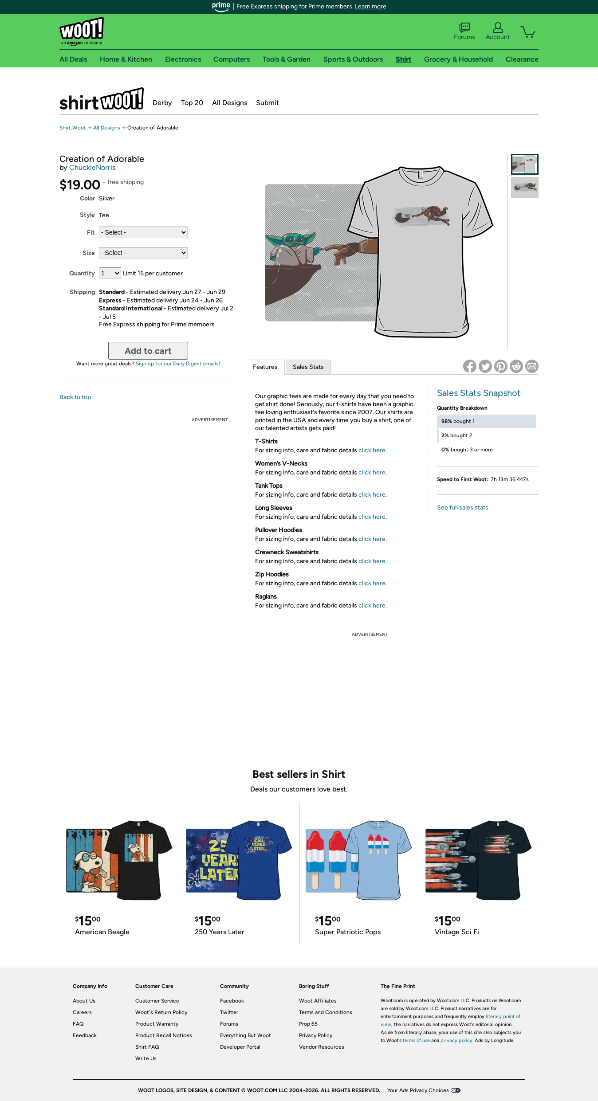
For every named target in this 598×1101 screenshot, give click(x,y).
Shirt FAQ (147, 1047)
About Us (84, 1001)
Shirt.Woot (101, 98)
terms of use (416, 1040)
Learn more (370, 6)
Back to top (75, 397)
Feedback (85, 1035)
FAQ (78, 1024)
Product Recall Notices (163, 1035)
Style (87, 215)
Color (87, 198)
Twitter (229, 1012)
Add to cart (148, 350)
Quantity (82, 273)
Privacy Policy (315, 1035)
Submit (267, 102)
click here (372, 450)
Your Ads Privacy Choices (418, 1090)
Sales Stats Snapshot (479, 393)
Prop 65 (308, 1024)
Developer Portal (240, 1047)
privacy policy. (457, 1040)
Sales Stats (308, 367)
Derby (162, 102)
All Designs (229, 102)
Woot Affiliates (318, 1001)
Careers (82, 1012)
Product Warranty (156, 1024)
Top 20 (192, 102)
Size (89, 253)
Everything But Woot (245, 1035)
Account (498, 31)
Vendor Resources (321, 1047)
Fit (91, 232)
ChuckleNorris (92, 167)
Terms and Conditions (325, 1012)
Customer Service (157, 1001)
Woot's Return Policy (161, 1012)
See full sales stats (462, 507)
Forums (464, 31)
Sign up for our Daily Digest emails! (178, 363)
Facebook (232, 1001)
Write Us (146, 1058)
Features (265, 367)
